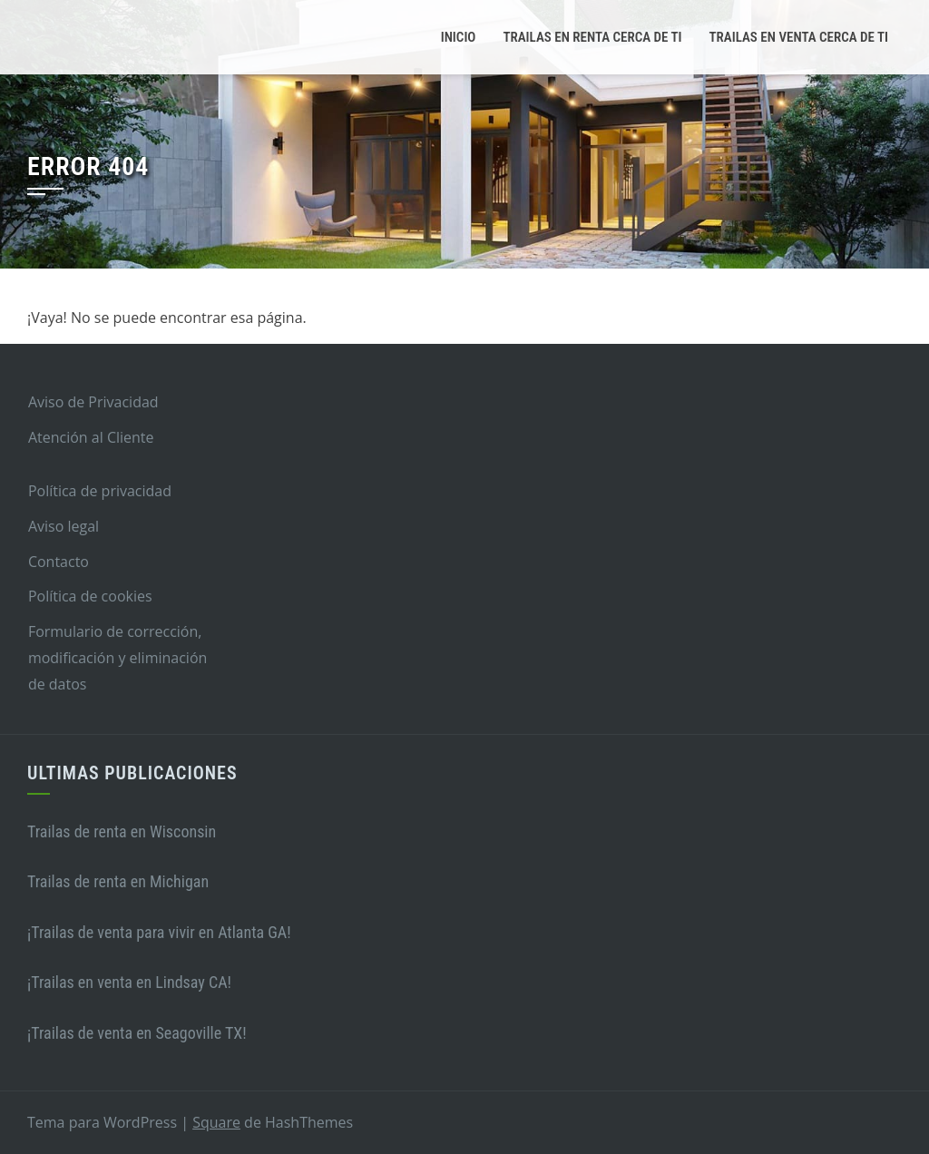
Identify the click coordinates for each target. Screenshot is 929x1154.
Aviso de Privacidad (93, 402)
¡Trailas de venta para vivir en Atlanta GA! (159, 932)
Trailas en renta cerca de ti (592, 37)
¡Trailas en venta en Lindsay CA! (129, 982)
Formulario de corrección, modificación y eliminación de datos (117, 657)
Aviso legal (63, 526)
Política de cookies (90, 596)
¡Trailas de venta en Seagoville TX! (137, 1032)
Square (216, 1122)
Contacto (58, 562)
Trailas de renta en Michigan (118, 881)
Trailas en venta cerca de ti (798, 37)
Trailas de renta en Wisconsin (121, 831)
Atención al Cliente (91, 437)
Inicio (458, 37)
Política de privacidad (99, 491)
